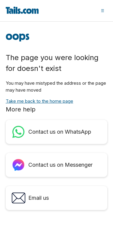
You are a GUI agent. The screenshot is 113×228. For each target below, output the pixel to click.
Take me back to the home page (39, 101)
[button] (102, 10)
